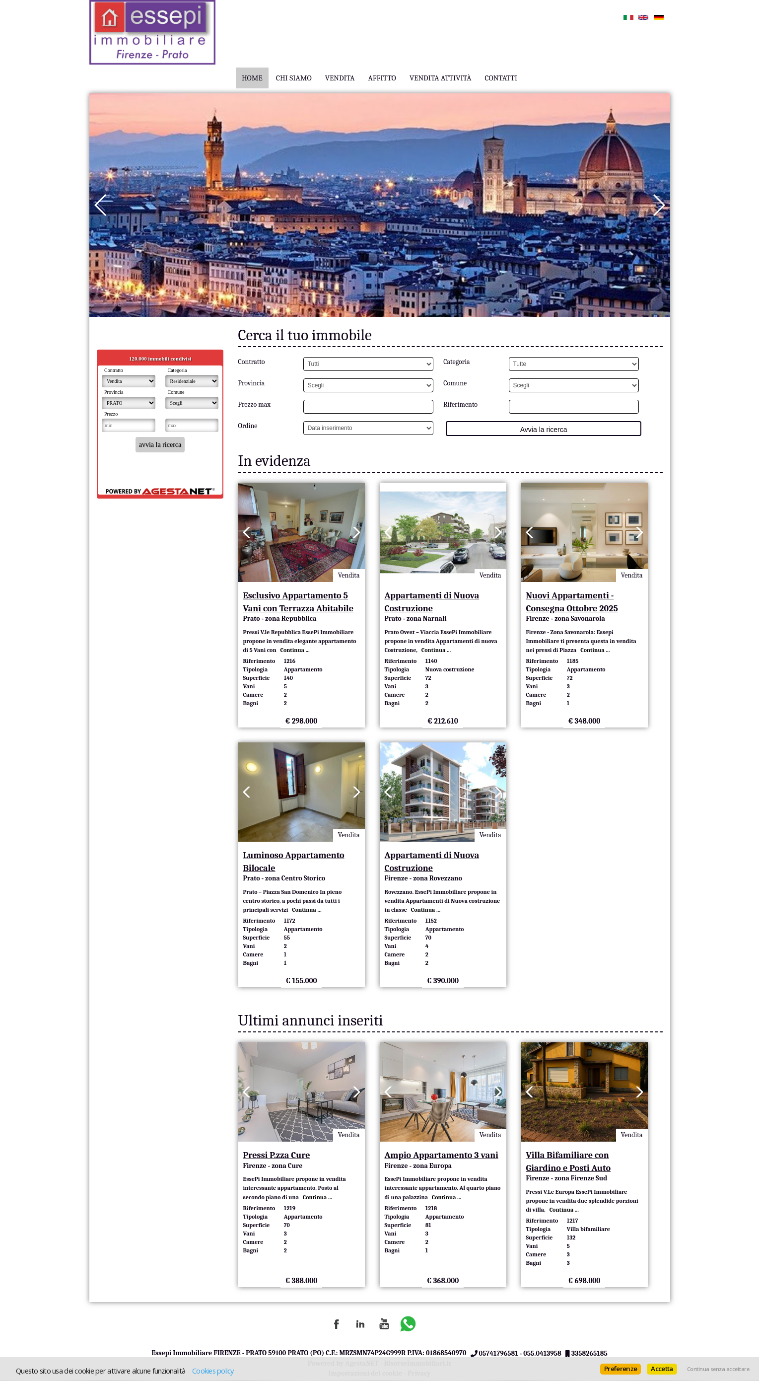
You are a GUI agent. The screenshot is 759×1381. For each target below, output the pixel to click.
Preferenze (620, 1368)
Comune (455, 383)
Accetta (662, 1368)
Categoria (456, 362)
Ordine (248, 426)
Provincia (251, 383)
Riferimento (460, 404)
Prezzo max (254, 404)
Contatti (501, 77)
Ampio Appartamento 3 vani (441, 1155)
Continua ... (293, 650)
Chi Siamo (294, 77)
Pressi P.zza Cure (276, 1155)
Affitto (382, 77)
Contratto (251, 362)
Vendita (340, 77)
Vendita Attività (441, 77)
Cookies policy (213, 1371)
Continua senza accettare (718, 1369)
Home (252, 77)
